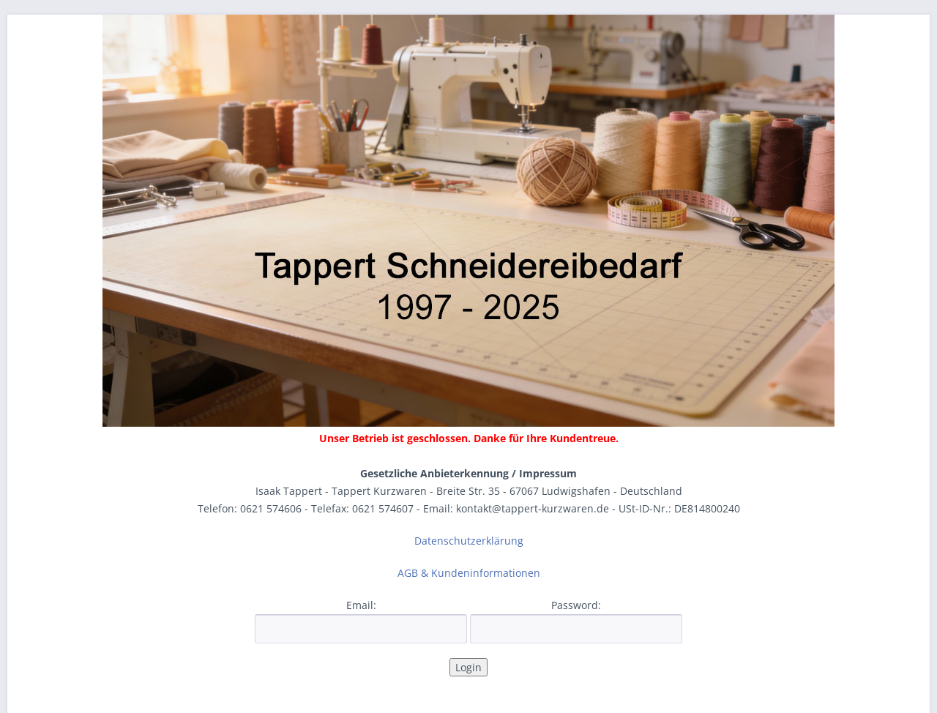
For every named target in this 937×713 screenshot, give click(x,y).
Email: (361, 605)
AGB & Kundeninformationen (468, 573)
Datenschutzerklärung (468, 541)
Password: (576, 605)
